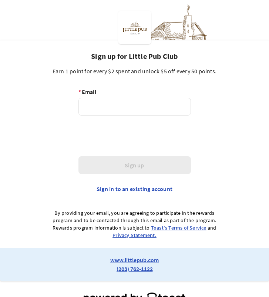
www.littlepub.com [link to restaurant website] (134, 260)
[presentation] (134, 135)
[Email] (134, 107)
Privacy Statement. (134, 235)
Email (87, 91)
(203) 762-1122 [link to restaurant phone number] (135, 269)
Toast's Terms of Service (178, 227)
